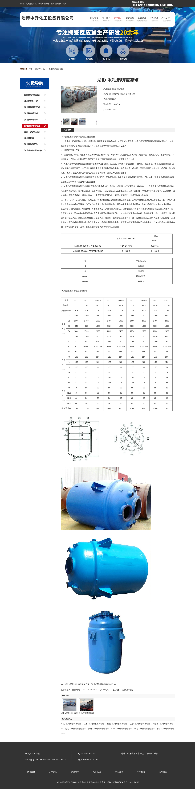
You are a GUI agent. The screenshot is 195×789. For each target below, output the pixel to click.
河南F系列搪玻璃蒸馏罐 (75, 728)
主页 (30, 69)
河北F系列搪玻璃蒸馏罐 (71, 724)
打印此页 (105, 690)
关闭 (116, 690)
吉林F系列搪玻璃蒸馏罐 (98, 728)
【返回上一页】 (127, 690)
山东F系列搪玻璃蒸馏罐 (121, 728)
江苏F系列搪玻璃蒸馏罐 (94, 724)
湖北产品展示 (40, 69)
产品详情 (67, 130)
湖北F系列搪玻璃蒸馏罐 (144, 728)
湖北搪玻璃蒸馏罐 (56, 69)
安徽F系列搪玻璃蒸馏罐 (117, 724)
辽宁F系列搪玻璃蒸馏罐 (140, 724)
